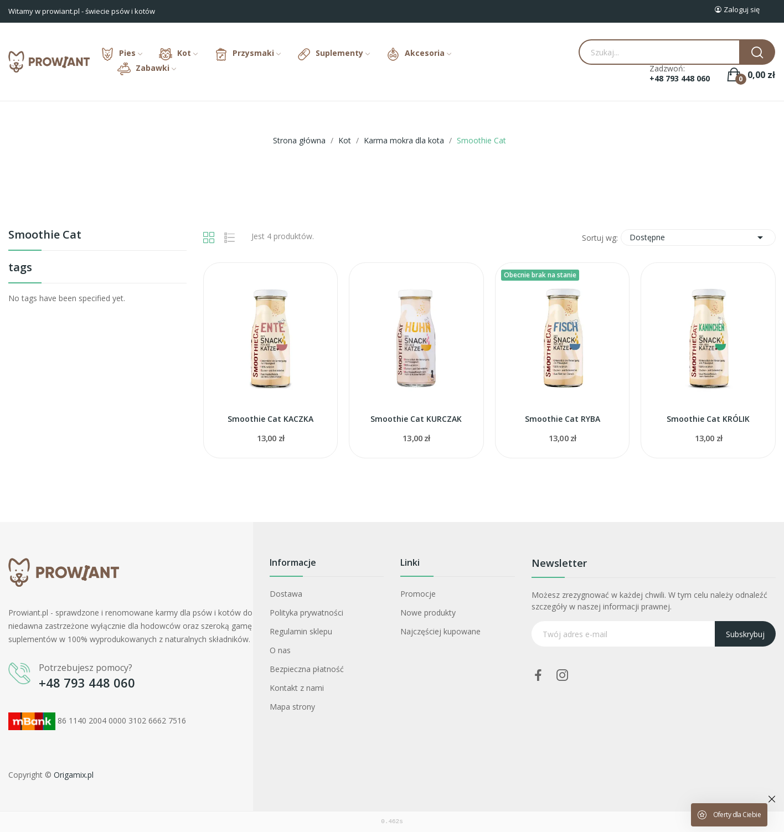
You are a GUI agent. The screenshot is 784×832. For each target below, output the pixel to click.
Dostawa (286, 593)
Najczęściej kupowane (440, 631)
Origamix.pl (74, 774)
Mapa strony (292, 706)
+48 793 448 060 (679, 78)
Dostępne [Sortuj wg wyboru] (698, 237)
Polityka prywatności (306, 612)
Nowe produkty (428, 612)
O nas (280, 650)
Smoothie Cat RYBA (562, 419)
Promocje (418, 593)
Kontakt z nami (297, 688)
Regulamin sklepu (301, 631)
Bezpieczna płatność (307, 669)
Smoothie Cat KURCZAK (416, 419)
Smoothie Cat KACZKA (270, 419)
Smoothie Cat (44, 235)
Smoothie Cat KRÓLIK (708, 419)
